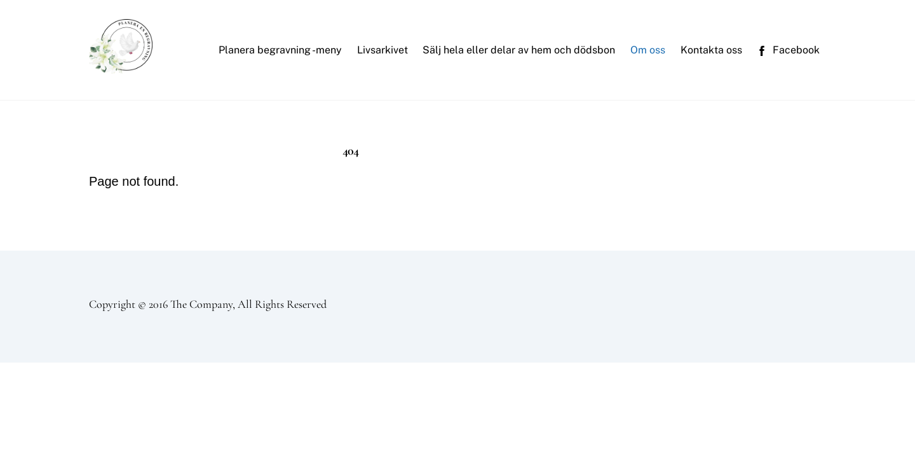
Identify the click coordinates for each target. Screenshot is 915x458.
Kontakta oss (711, 50)
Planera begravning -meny (280, 50)
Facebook (788, 50)
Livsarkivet (382, 50)
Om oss (647, 50)
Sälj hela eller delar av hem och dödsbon (519, 50)
